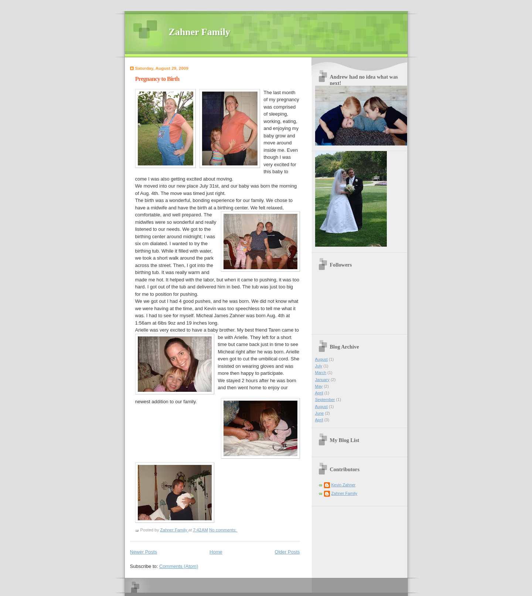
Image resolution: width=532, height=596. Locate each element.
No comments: (223, 530)
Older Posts (287, 552)
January (322, 379)
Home (215, 552)
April (319, 393)
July (319, 366)
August (321, 359)
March (321, 372)
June (319, 413)
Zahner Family (199, 32)
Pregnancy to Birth (157, 78)
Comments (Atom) (178, 566)
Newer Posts (143, 552)
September (325, 399)
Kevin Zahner (343, 485)
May (319, 386)
